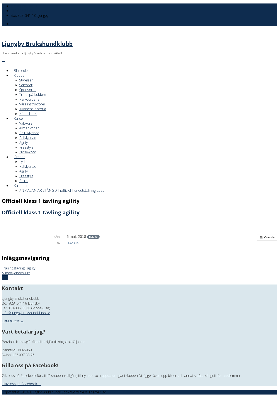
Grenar (19, 156)
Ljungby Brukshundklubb (37, 44)
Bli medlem (22, 70)
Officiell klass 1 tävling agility (41, 212)
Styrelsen (26, 80)
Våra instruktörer (32, 104)
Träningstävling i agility (18, 268)
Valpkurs (25, 123)
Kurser (19, 118)
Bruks (23, 180)
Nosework (27, 152)
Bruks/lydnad (29, 132)
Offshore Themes (120, 392)
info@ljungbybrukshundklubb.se (34, 5)
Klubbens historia (32, 109)
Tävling (73, 243)
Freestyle (26, 147)
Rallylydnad (27, 137)
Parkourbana (29, 99)
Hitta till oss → (13, 321)
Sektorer (25, 85)
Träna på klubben (32, 94)
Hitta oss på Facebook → (21, 383)
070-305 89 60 (21, 10)
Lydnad (25, 161)
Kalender (21, 185)
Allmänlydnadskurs (16, 273)
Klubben (20, 75)
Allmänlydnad (29, 128)
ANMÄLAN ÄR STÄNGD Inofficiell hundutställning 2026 (61, 190)
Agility (23, 142)
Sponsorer (27, 89)
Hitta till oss (28, 113)
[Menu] (3, 61)
